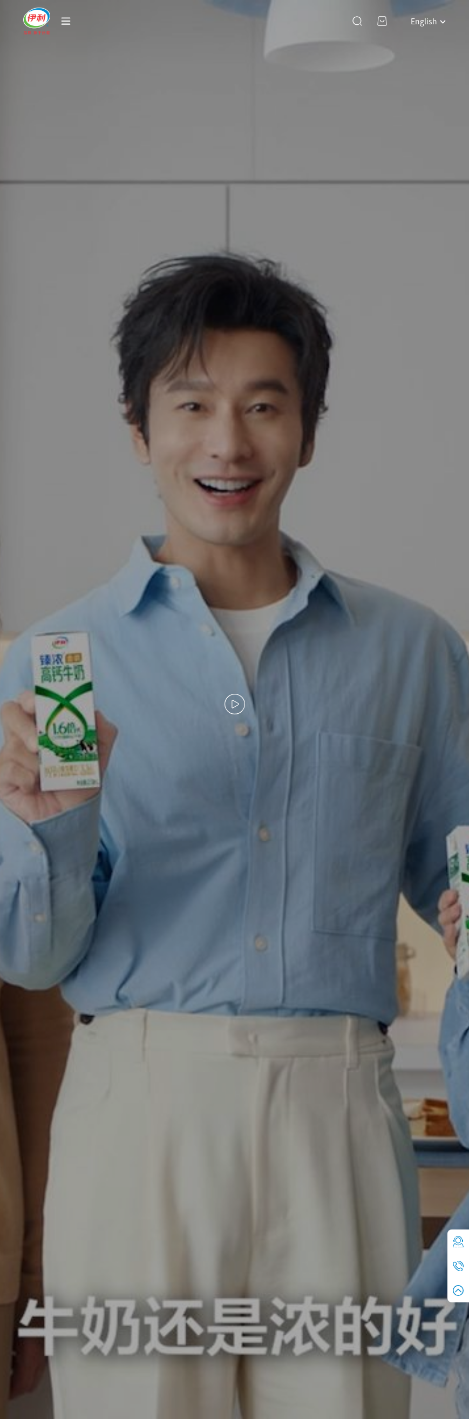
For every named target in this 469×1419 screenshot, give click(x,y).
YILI (36, 21)
